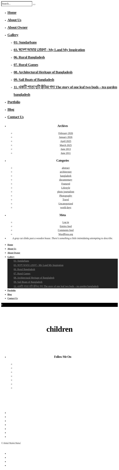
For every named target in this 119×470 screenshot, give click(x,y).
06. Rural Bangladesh (29, 57)
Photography (65, 195)
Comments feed (66, 230)
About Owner (17, 27)
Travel (65, 199)
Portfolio (13, 102)
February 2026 (65, 133)
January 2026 (65, 137)
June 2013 (66, 149)
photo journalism (65, 191)
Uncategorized (65, 203)
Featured (65, 183)
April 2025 (65, 141)
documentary (65, 179)
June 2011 (66, 153)
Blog (10, 109)
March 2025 (66, 145)
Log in (65, 222)
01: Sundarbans (25, 42)
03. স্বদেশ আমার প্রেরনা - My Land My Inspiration (49, 50)
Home (11, 12)
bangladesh (65, 175)
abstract (66, 168)
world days (65, 207)
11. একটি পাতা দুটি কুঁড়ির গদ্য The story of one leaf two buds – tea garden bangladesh (56, 286)
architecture (66, 171)
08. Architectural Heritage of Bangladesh (43, 72)
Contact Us (15, 117)
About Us (14, 20)
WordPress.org (65, 234)
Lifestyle (65, 187)
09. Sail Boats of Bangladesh (34, 80)
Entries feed (66, 226)
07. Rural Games (26, 65)
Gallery (12, 35)
